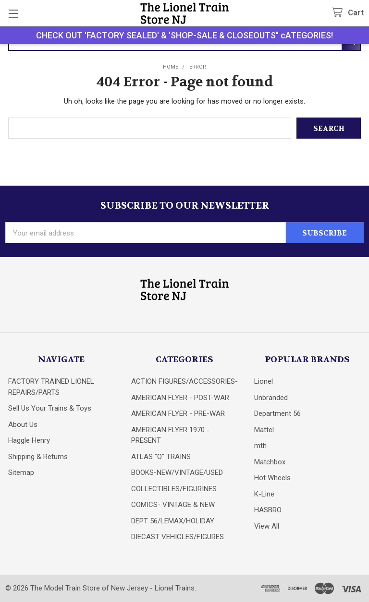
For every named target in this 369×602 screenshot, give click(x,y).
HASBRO (268, 510)
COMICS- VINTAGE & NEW (173, 504)
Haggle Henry (29, 440)
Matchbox (269, 462)
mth (260, 445)
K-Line (264, 494)
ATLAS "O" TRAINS (161, 456)
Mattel (264, 429)
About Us (22, 424)
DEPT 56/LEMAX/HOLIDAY (172, 521)
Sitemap (21, 472)
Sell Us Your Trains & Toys (49, 408)
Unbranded (271, 397)
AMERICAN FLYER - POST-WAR (180, 397)
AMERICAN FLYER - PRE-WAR (178, 413)
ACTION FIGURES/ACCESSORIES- (184, 381)
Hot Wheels (272, 477)
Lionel (263, 381)
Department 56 (277, 413)
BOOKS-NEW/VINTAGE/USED (177, 472)
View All (266, 526)
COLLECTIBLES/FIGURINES (174, 488)
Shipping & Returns (38, 456)
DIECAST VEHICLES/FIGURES (177, 536)
